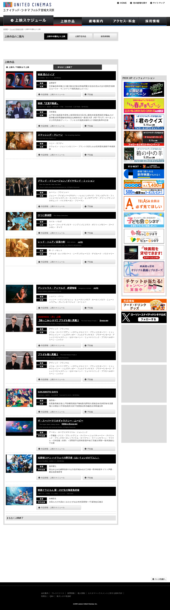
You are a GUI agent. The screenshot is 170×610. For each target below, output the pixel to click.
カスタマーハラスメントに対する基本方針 (105, 593)
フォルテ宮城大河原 (16, 29)
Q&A (51, 596)
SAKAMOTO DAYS (48, 391)
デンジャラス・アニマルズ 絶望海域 (57, 288)
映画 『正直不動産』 (48, 103)
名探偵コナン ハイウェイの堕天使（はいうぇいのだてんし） (69, 457)
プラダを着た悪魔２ (48, 354)
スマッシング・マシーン (50, 134)
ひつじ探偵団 (44, 215)
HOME (5, 29)
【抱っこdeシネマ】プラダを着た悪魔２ (58, 320)
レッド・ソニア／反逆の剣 (51, 242)
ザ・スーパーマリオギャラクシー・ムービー (60, 420)
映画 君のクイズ (46, 74)
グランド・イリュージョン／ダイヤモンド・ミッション (66, 180)
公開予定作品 (80, 36)
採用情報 (71, 593)
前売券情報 (105, 36)
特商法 (44, 596)
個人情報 (81, 593)
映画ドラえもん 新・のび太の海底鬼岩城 (58, 490)
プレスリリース (57, 593)
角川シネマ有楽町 (64, 596)
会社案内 (44, 593)
